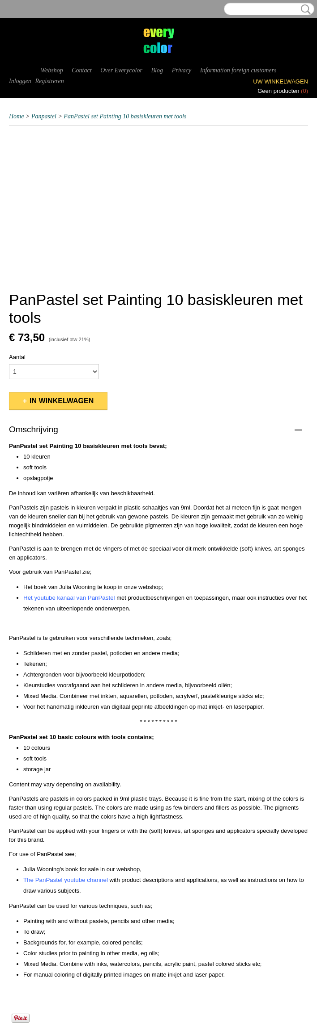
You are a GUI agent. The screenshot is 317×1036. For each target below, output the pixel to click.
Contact (81, 70)
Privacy (182, 70)
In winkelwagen (62, 401)
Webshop (52, 70)
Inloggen (20, 81)
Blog (157, 70)
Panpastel (43, 116)
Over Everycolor (121, 70)
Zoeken (304, 9)
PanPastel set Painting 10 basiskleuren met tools (125, 116)
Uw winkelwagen (280, 81)
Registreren (49, 81)
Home (16, 116)
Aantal (17, 357)
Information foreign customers (238, 70)
